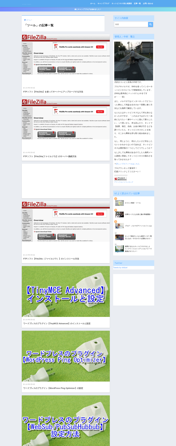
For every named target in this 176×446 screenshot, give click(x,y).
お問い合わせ (148, 10)
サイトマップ (71, 439)
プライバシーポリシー (107, 439)
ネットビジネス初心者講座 (122, 10)
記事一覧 (137, 10)
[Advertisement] (41, 100)
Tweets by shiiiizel (120, 276)
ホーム (92, 10)
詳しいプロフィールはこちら (128, 172)
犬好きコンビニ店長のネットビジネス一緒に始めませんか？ (59, 3)
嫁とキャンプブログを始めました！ (88, 17)
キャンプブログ (103, 10)
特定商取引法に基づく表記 (88, 439)
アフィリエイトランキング (124, 190)
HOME (88, 434)
